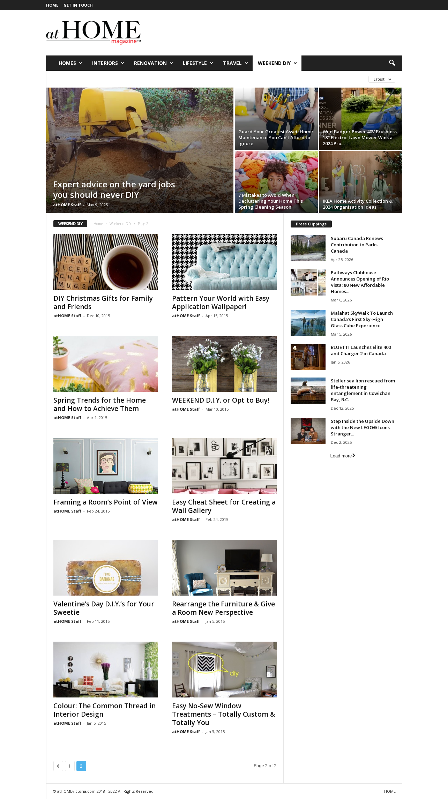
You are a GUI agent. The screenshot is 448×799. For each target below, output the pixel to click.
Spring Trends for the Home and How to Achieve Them (99, 404)
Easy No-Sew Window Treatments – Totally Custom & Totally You (223, 714)
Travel (235, 63)
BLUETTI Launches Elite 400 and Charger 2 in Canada (361, 350)
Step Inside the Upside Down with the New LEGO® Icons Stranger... (362, 427)
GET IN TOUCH (78, 5)
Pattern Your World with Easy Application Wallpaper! (220, 302)
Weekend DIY (277, 63)
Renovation (153, 63)
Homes (70, 63)
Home (98, 223)
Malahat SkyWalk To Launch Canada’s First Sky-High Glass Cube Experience (362, 319)
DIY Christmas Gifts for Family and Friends (103, 302)
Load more (342, 455)
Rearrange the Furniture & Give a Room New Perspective (223, 608)
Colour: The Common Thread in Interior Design (104, 710)
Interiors (108, 63)
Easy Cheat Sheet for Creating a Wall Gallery (224, 506)
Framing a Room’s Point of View (105, 502)
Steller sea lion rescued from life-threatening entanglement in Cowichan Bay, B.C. (363, 390)
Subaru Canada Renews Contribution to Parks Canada (357, 244)
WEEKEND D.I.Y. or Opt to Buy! (220, 400)
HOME (52, 5)
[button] (392, 63)
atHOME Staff (67, 204)
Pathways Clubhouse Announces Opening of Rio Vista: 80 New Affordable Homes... (360, 281)
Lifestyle (198, 63)
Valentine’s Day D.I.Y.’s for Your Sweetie (103, 608)
